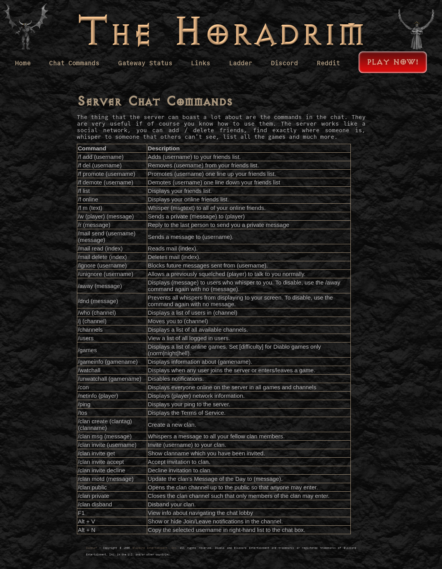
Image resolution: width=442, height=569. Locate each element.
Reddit (328, 63)
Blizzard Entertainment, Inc (154, 548)
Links (200, 63)
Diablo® (91, 548)
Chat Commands (74, 63)
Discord (284, 63)
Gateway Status (145, 63)
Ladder (240, 63)
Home (23, 63)
